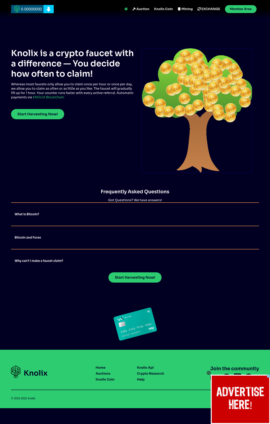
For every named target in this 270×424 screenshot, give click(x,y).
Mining (185, 9)
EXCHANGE (209, 9)
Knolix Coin (163, 9)
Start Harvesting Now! (37, 114)
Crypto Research (150, 373)
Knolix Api (145, 368)
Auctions (103, 373)
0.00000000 (31, 9)
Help (141, 379)
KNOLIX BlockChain (48, 97)
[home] (32, 9)
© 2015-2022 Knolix (23, 398)
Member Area (241, 9)
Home (100, 368)
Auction (141, 9)
